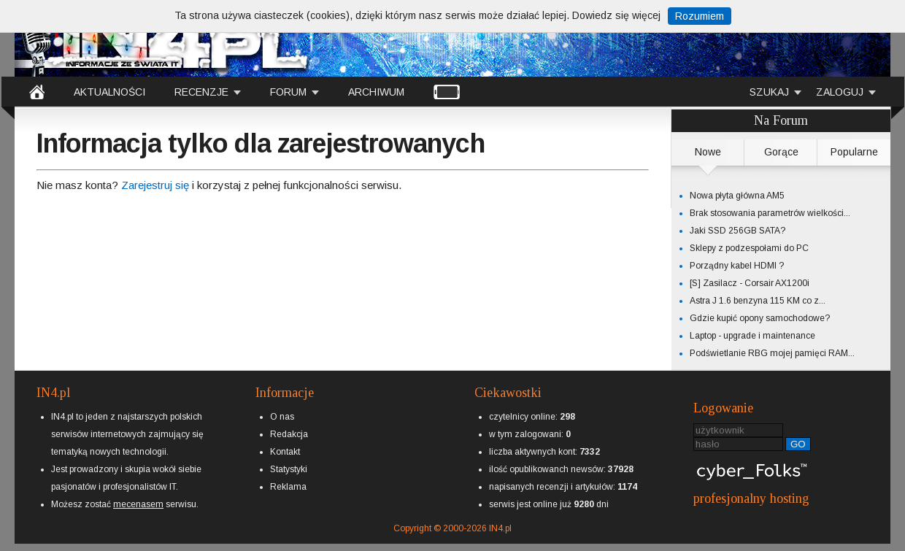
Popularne (854, 152)
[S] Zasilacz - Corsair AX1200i (749, 283)
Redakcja (289, 434)
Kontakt (285, 452)
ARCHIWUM (376, 92)
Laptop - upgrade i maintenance (752, 336)
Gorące (781, 152)
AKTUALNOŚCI (109, 92)
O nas (282, 417)
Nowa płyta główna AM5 (737, 195)
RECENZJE (201, 92)
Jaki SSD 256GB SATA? (737, 231)
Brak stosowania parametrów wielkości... (770, 213)
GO (798, 444)
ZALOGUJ (839, 92)
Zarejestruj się (155, 185)
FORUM (288, 92)
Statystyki (288, 469)
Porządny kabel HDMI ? (737, 266)
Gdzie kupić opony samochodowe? (760, 318)
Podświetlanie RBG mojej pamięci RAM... (772, 353)
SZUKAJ (769, 92)
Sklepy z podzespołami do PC (749, 248)
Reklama (288, 487)
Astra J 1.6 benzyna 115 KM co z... (757, 301)
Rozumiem (699, 16)
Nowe (708, 152)
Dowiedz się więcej (616, 15)
